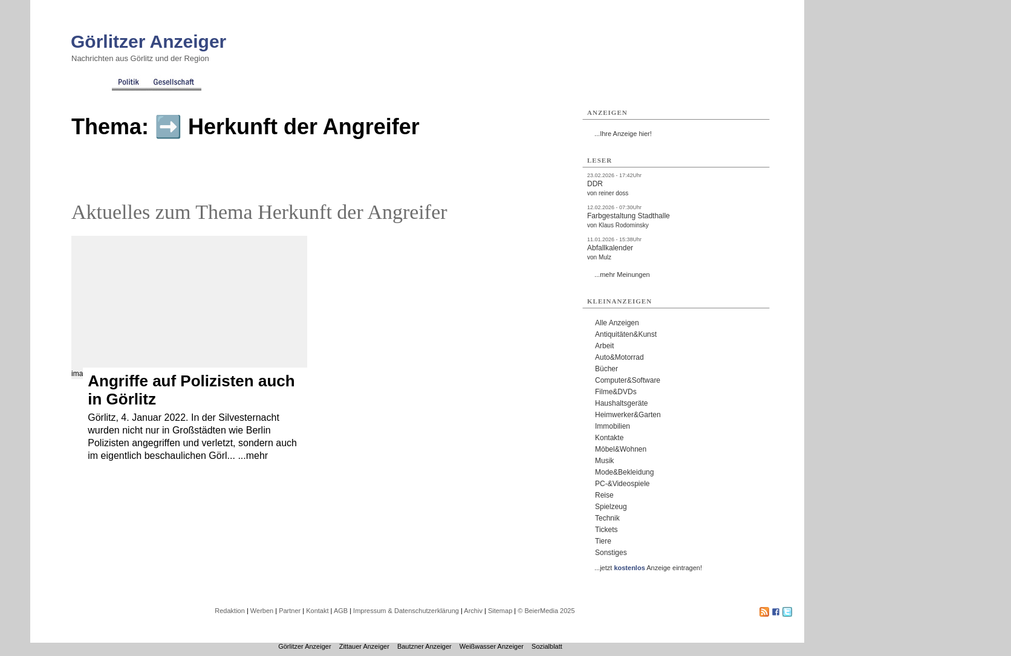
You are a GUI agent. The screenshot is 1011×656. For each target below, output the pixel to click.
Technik (607, 518)
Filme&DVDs (616, 392)
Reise (604, 495)
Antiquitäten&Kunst (626, 334)
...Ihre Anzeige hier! (623, 134)
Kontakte (609, 438)
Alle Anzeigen (617, 323)
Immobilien (612, 426)
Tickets (606, 530)
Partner (290, 610)
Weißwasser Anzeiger (492, 646)
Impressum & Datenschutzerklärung (406, 610)
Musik (604, 461)
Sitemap (500, 610)
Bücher (606, 369)
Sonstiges (611, 553)
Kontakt (317, 610)
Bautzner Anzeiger (424, 646)
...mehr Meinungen (622, 274)
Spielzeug (611, 507)
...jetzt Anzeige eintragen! (648, 568)
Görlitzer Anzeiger (148, 41)
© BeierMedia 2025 (546, 610)
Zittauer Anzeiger (364, 646)
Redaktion (230, 610)
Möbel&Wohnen (620, 449)
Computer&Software (627, 380)
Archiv (473, 610)
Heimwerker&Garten (628, 415)
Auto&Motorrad (619, 357)
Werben (261, 610)
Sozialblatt (547, 646)
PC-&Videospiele (622, 484)
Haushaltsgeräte (621, 403)
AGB (341, 610)
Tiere (603, 541)
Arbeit (604, 346)
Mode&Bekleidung (624, 472)
